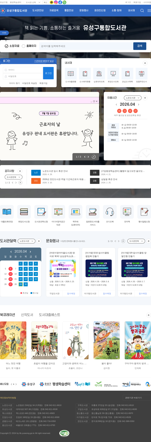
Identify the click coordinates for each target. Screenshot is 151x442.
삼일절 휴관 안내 (109, 179)
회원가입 (43, 83)
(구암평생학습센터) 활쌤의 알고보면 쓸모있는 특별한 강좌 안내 (123, 171)
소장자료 (14, 46)
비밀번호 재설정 (29, 83)
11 (36, 269)
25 (36, 279)
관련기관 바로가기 (133, 398)
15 (21, 274)
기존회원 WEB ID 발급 (44, 61)
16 (26, 274)
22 (21, 279)
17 (31, 274)
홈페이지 (31, 46)
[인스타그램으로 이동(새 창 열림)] (56, 2)
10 (31, 269)
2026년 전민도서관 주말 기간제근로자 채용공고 (65, 179)
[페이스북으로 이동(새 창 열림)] (60, 2)
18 (36, 274)
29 (21, 284)
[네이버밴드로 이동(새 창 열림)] (64, 2)
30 (26, 284)
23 (26, 279)
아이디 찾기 (14, 83)
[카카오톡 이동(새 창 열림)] (52, 2)
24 (31, 279)
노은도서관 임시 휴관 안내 (55, 171)
